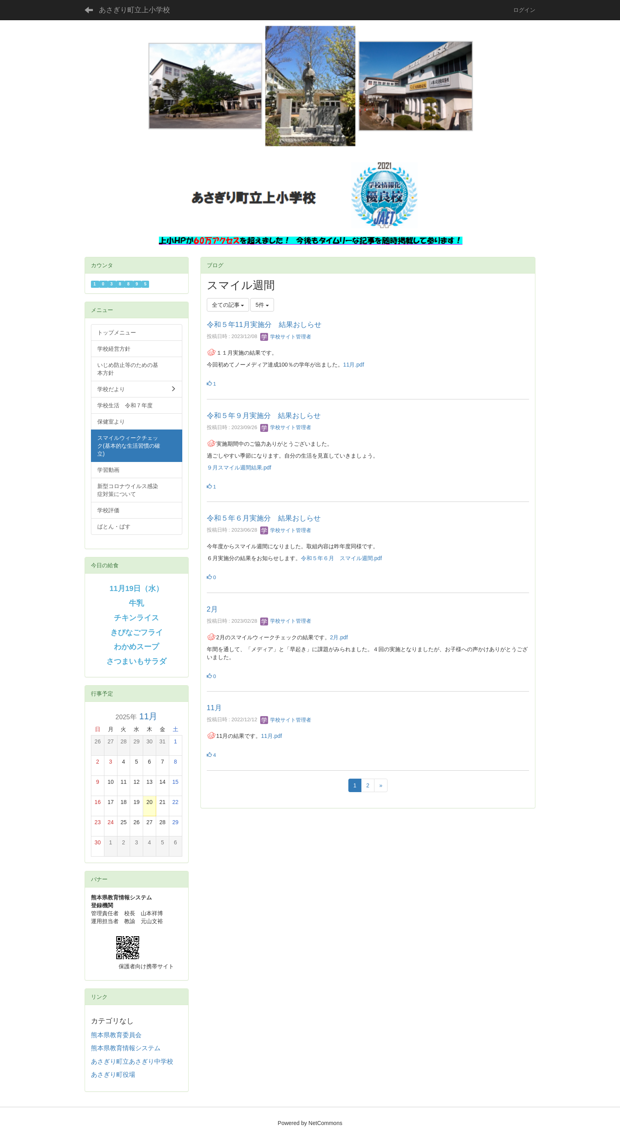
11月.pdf (353, 364)
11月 (214, 708)
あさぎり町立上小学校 (134, 10)
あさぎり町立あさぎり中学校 (132, 1061)
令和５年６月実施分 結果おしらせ (264, 518)
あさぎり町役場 (113, 1074)
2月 (212, 609)
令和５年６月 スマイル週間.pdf (341, 558)
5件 (262, 305)
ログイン (524, 10)
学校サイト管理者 (286, 337)
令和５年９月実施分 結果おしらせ (264, 416)
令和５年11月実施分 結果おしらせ (264, 325)
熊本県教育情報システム (126, 1048)
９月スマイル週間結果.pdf (239, 467)
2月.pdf (339, 637)
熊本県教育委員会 (116, 1035)
